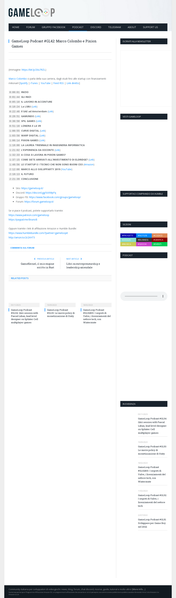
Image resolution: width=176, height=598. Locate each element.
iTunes (34, 83)
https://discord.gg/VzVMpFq (41, 192)
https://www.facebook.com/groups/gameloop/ (55, 197)
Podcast (78, 27)
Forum (30, 27)
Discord (95, 27)
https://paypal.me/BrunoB (23, 219)
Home (15, 27)
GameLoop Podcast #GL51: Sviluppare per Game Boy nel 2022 (152, 523)
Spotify (24, 83)
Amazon (89, 164)
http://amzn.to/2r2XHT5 (22, 237)
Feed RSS (58, 83)
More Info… (139, 589)
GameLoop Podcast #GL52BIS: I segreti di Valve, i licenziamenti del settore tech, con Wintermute (97, 316)
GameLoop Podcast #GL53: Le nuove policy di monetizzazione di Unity (61, 312)
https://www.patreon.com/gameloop (29, 214)
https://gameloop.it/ (32, 188)
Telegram (114, 27)
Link (34, 106)
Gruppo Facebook (53, 27)
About (132, 27)
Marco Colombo (18, 78)
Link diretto (73, 83)
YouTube (46, 83)
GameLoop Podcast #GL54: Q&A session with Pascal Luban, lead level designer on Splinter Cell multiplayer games (24, 316)
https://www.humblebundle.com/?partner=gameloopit (38, 232)
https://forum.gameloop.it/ (39, 201)
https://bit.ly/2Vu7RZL (33, 69)
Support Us (150, 27)
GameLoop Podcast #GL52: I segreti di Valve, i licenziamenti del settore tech (152, 500)
